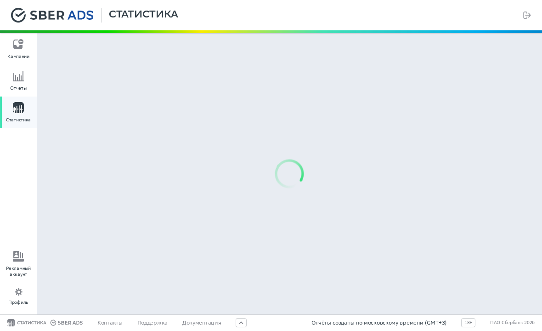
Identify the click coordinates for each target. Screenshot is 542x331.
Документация (201, 322)
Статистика (143, 15)
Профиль (18, 302)
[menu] (18, 82)
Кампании (18, 56)
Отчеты (18, 88)
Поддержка (152, 322)
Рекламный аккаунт (18, 271)
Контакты (110, 322)
